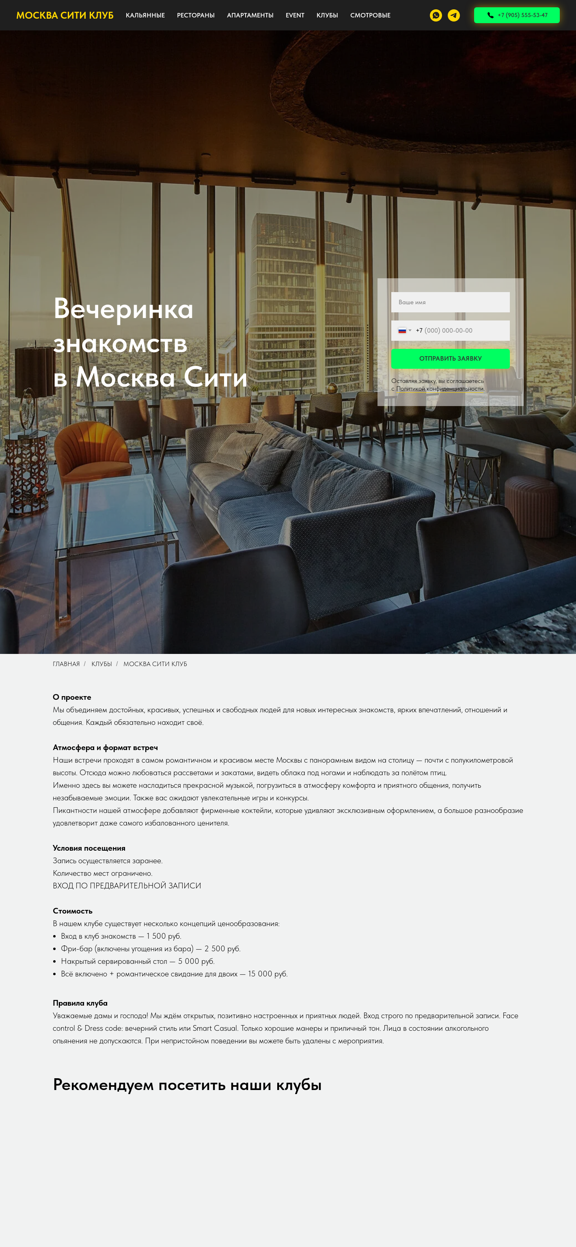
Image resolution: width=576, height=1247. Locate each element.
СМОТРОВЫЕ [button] (370, 15)
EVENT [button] (295, 15)
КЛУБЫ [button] (327, 15)
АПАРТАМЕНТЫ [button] (250, 15)
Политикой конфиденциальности (439, 388)
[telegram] (454, 15)
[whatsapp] (436, 15)
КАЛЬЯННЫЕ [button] (145, 15)
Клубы (101, 664)
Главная (66, 664)
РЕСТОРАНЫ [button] (196, 15)
